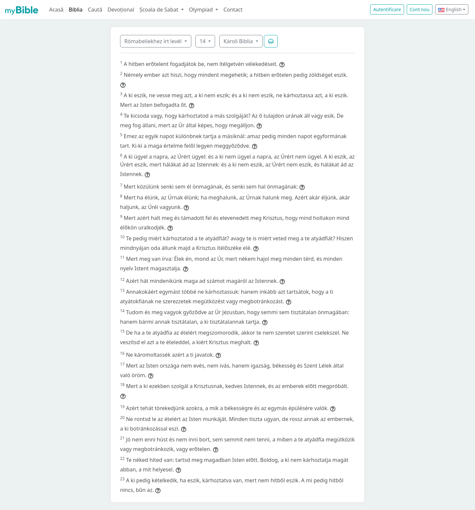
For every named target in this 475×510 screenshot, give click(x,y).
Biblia (76, 9)
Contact (232, 9)
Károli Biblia (239, 41)
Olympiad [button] (201, 9)
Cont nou (419, 9)
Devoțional (121, 9)
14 (203, 41)
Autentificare (387, 9)
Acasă (56, 9)
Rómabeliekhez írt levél (153, 41)
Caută (95, 9)
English (449, 9)
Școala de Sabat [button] (160, 9)
